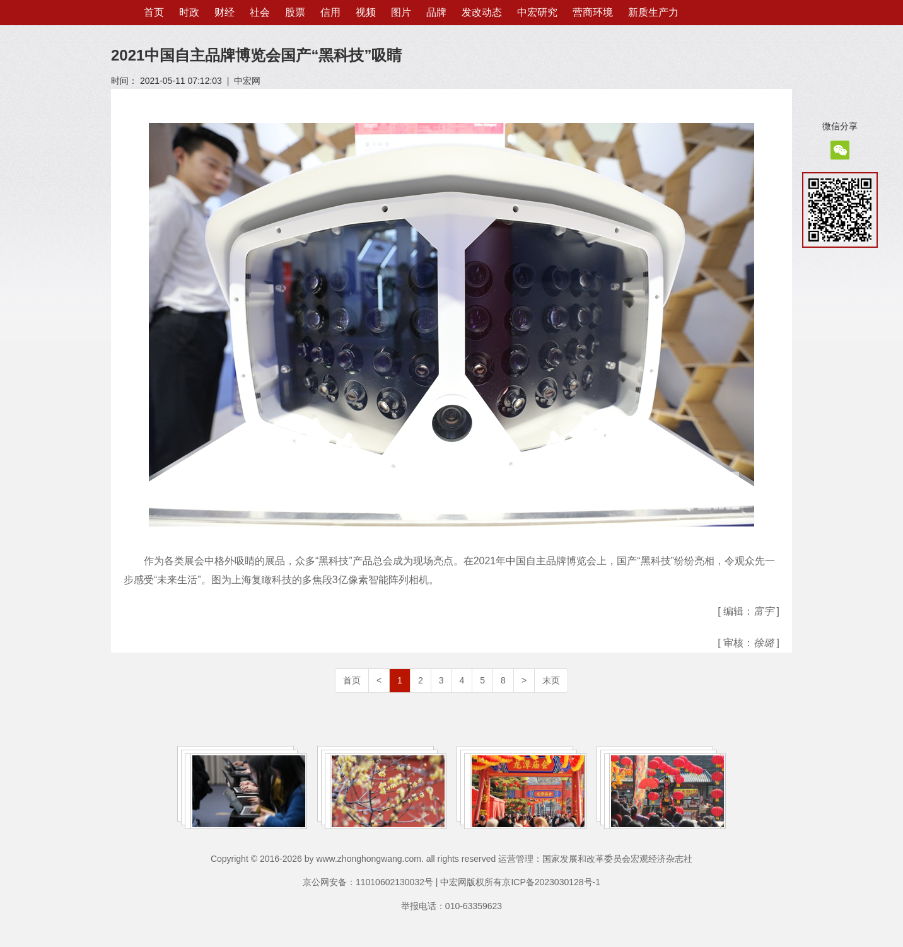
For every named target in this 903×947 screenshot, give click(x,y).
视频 (366, 12)
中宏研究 (537, 12)
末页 (551, 680)
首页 (154, 12)
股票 (295, 12)
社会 (260, 12)
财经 (224, 12)
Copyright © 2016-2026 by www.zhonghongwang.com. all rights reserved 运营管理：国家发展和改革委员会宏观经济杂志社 (451, 859)
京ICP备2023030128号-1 (551, 882)
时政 (189, 12)
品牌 (436, 12)
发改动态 (482, 12)
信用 (330, 12)
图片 (401, 12)
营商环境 (593, 12)
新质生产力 (653, 12)
